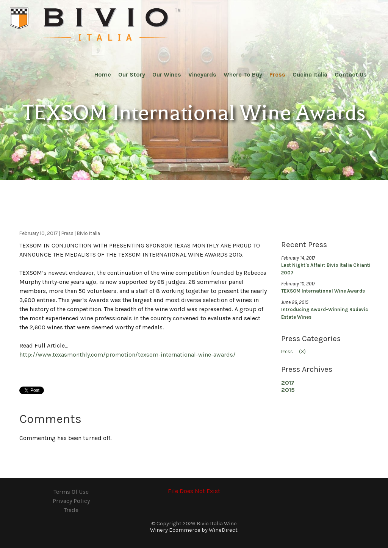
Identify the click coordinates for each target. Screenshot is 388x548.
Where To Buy (243, 74)
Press (277, 74)
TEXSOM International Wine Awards (323, 291)
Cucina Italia (310, 74)
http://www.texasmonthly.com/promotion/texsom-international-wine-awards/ (127, 354)
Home (102, 74)
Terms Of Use (71, 491)
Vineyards (202, 74)
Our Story (131, 74)
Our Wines (166, 74)
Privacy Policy (71, 500)
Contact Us (351, 74)
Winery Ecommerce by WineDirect (194, 530)
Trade (71, 510)
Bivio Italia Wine (95, 25)
